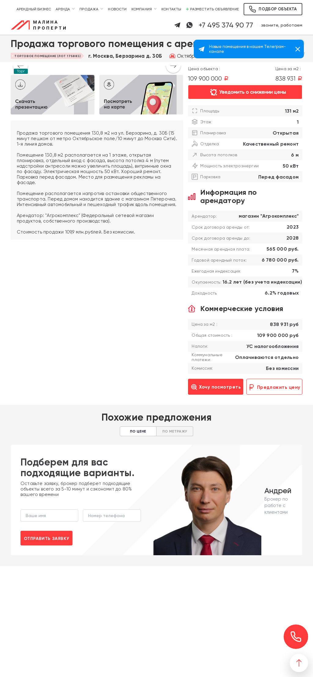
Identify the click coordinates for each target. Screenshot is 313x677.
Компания (141, 9)
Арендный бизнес (34, 9)
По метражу (174, 431)
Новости (117, 9)
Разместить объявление (212, 9)
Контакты (171, 9)
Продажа (88, 9)
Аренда (63, 9)
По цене (138, 431)
